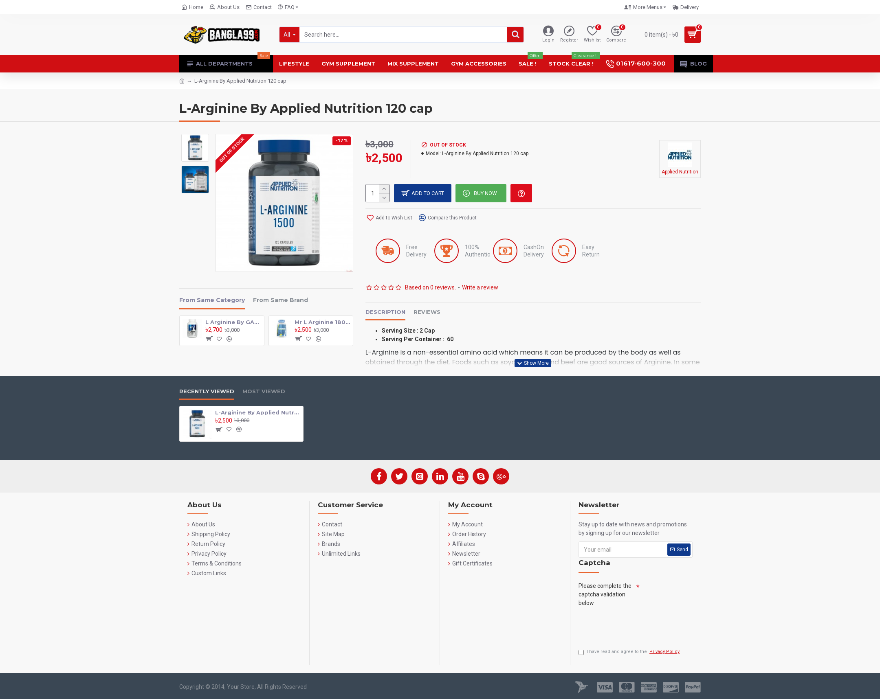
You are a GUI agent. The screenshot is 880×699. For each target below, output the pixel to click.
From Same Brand (280, 300)
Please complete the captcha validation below (605, 594)
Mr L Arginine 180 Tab (322, 322)
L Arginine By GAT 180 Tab (233, 322)
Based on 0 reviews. (430, 287)
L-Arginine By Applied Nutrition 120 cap (257, 412)
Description (385, 312)
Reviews (427, 312)
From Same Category (212, 300)
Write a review (480, 287)
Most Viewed (263, 391)
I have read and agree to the (630, 652)
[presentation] (640, 625)
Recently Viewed (206, 391)
